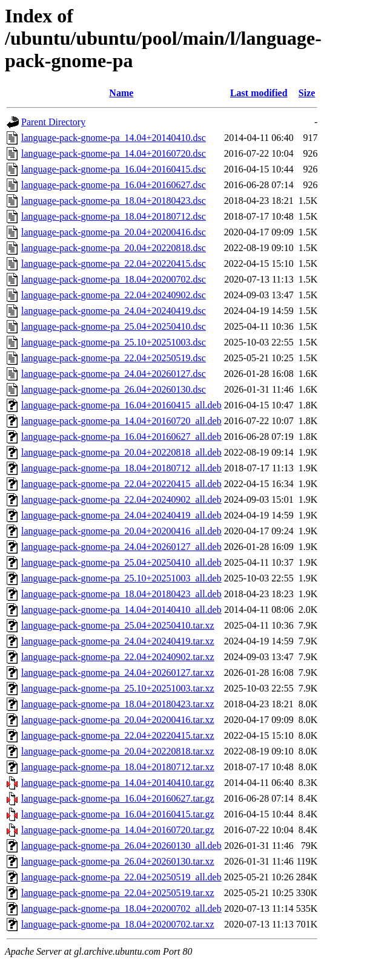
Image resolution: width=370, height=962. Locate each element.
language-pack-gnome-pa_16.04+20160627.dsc (113, 185)
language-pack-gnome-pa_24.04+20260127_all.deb (121, 547)
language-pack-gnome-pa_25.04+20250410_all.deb (121, 562)
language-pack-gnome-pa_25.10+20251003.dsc (113, 342)
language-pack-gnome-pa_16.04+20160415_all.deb (121, 405)
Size (307, 93)
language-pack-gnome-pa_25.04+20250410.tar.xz (117, 625)
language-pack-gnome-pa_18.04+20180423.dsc (113, 200)
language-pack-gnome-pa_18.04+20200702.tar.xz (117, 924)
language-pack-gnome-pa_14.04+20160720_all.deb (121, 421)
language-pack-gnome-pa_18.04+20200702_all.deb (121, 908)
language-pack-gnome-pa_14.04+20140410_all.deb (121, 609)
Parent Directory (53, 122)
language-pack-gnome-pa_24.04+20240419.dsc (113, 311)
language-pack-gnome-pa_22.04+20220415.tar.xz (117, 735)
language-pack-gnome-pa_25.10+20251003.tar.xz (117, 688)
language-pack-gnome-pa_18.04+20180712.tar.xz (117, 767)
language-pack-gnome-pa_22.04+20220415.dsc (113, 263)
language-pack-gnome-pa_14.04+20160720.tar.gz (117, 830)
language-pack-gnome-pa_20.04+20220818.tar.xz (117, 751)
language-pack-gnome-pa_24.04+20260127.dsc (113, 373)
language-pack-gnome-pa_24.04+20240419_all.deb (121, 515)
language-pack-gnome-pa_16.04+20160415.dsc (113, 169)
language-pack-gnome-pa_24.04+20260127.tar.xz (117, 672)
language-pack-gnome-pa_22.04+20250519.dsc (113, 358)
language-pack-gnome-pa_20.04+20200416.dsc (113, 232)
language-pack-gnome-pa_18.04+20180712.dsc (113, 216)
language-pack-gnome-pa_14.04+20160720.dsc (113, 153)
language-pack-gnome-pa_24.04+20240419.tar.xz (117, 641)
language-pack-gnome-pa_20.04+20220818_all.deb (121, 452)
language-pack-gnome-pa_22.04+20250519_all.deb (121, 877)
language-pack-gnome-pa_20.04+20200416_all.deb (121, 531)
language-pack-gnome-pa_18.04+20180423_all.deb (121, 594)
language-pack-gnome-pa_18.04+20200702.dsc (113, 279)
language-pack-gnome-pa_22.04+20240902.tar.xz (117, 657)
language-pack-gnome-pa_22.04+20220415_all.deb (121, 484)
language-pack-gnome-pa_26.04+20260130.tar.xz (117, 861)
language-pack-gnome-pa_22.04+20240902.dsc (113, 295)
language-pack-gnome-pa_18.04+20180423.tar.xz (117, 704)
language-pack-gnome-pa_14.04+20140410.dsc (113, 138)
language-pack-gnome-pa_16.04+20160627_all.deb (121, 436)
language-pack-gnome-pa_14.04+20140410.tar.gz (117, 782)
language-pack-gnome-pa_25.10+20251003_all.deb (121, 578)
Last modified (259, 93)
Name (121, 93)
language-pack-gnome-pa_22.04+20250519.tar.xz (117, 893)
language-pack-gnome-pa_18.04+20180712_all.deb (121, 468)
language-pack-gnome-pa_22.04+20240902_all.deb (121, 499)
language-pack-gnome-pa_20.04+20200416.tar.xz (117, 720)
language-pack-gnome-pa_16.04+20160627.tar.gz (117, 798)
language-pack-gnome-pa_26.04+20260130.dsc (113, 389)
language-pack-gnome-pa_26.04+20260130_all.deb (121, 845)
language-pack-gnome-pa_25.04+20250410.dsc (113, 326)
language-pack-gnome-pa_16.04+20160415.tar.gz (117, 814)
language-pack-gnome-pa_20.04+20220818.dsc (113, 248)
